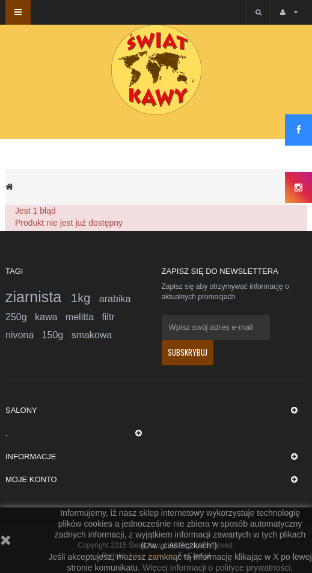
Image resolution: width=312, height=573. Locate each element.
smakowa (92, 335)
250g (20, 317)
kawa (50, 317)
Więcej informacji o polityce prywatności (216, 567)
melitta (84, 317)
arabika (114, 299)
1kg (85, 298)
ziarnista (38, 296)
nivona (23, 335)
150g (57, 335)
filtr (108, 317)
